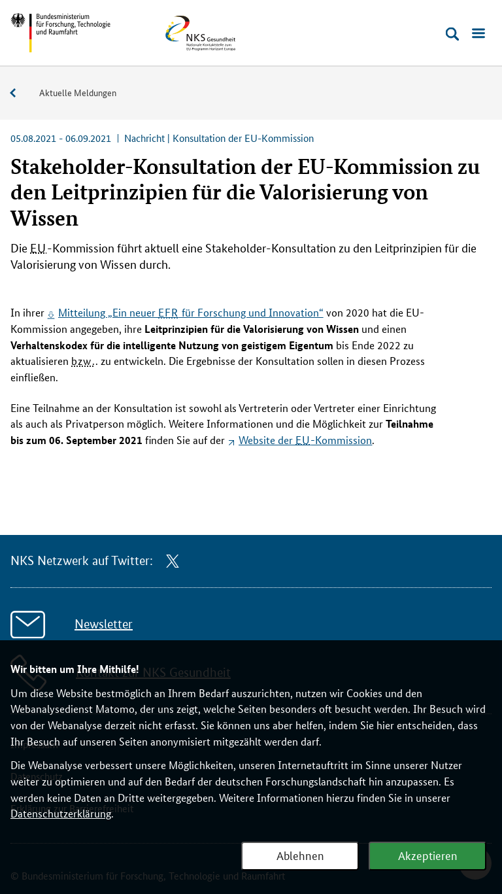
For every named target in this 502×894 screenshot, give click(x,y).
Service (19, 93)
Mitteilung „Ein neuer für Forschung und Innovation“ (191, 312)
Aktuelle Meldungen (77, 92)
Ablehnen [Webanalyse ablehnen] (300, 855)
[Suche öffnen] (452, 34)
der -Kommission (305, 440)
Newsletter (104, 624)
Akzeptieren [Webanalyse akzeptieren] (428, 855)
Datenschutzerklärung (60, 813)
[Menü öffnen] (478, 34)
